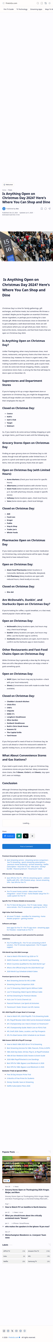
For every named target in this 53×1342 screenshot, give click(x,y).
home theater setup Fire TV (38, 894)
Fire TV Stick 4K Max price (16, 905)
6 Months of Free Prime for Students (20, 1078)
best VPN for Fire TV (14, 878)
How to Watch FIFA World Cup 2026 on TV (22, 956)
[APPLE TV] (14, 1251)
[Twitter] (12, 1331)
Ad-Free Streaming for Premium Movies (22, 996)
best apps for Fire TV (15, 928)
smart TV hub (22, 894)
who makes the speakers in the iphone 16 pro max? (27, 1226)
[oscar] (21, 1212)
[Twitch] (20, 1331)
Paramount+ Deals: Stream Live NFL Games (23, 1007)
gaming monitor (27, 918)
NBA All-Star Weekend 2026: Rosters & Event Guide (26, 1056)
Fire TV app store (30, 928)
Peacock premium (20, 869)
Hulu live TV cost (24, 866)
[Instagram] (8, 1331)
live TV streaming (13, 862)
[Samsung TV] (39, 1261)
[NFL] (39, 1256)
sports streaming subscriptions (33, 862)
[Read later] (41, 208)
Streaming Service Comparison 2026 (20, 984)
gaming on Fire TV (40, 907)
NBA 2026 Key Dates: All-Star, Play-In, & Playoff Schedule (28, 1052)
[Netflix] (14, 1261)
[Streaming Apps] (36, 9)
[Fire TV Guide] (8, 9)
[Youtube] (16, 1331)
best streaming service (15, 860)
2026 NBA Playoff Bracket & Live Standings (23, 1059)
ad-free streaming (35, 864)
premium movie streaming (17, 864)
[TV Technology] (22, 9)
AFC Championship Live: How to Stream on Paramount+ (28, 1024)
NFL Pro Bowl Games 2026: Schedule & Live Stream (26, 1035)
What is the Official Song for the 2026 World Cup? (25, 968)
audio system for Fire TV (16, 896)
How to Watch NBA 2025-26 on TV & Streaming (24, 1044)
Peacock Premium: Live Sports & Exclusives (23, 1003)
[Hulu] (14, 1256)
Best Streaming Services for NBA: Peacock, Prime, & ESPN (28, 1048)
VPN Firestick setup (27, 880)
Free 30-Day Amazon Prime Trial (19, 1074)
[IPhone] (16, 1223)
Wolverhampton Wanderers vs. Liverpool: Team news (25, 1236)
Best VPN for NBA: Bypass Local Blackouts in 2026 (25, 1063)
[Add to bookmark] (48, 1158)
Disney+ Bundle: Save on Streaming (20, 1082)
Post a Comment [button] (26, 846)
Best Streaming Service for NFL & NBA (21, 980)
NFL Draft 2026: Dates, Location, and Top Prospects (26, 1031)
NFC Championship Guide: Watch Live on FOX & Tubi (26, 1027)
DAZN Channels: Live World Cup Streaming (23, 960)
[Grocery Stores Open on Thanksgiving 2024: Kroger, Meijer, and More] (26, 1169)
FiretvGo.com (11, 3)
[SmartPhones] (24, 1223)
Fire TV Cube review (34, 905)
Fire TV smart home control (17, 891)
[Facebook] (4, 1331)
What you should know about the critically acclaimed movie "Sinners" (23, 1216)
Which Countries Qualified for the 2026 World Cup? (26, 964)
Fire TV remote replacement (24, 945)
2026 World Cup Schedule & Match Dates (22, 971)
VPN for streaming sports (32, 878)
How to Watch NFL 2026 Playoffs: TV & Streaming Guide (28, 1016)
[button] (3, 3)
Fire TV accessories (25, 907)
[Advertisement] (26, 41)
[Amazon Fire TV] (39, 1251)
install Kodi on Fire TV (25, 930)
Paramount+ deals (35, 869)
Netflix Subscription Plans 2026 (18, 1086)
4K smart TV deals (13, 916)
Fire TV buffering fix (14, 943)
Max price (35, 866)
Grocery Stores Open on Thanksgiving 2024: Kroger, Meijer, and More (27, 1191)
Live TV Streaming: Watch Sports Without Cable (24, 988)
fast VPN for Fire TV (18, 882)
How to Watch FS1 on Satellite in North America (25, 1207)
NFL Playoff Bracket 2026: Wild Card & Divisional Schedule (28, 1020)
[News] (17, 1186)
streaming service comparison (36, 860)
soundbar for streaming (31, 916)
